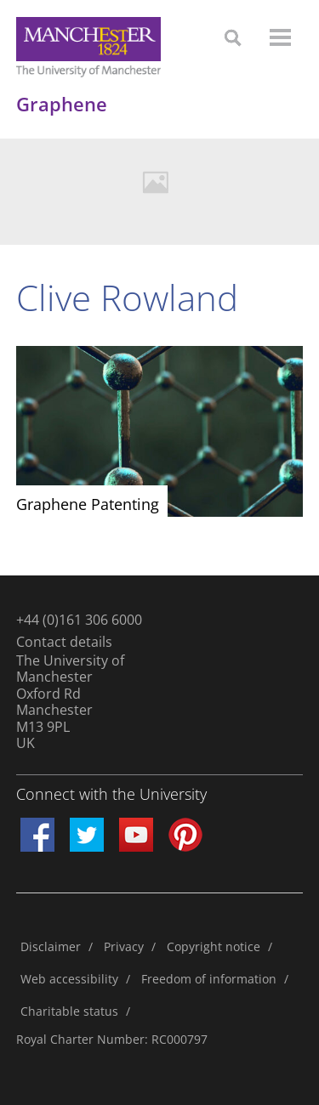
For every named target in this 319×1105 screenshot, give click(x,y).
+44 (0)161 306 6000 (79, 619)
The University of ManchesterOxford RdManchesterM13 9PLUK (70, 702)
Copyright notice (213, 946)
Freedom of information (208, 979)
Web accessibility (69, 979)
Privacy (124, 946)
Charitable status (69, 1011)
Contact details (64, 641)
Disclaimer (50, 946)
